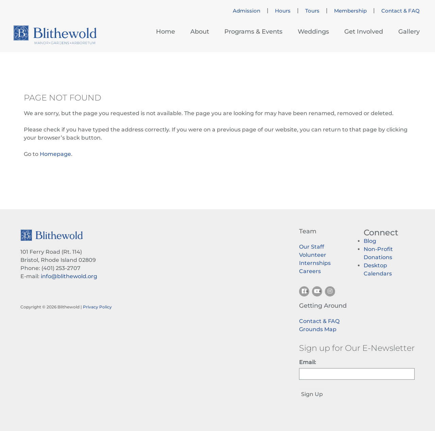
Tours (312, 11)
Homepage (55, 154)
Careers (310, 271)
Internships (315, 263)
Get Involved (363, 31)
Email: (307, 362)
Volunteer (312, 255)
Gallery (409, 31)
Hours (283, 11)
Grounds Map (317, 329)
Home (165, 31)
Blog (370, 241)
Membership (350, 11)
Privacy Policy (97, 306)
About (199, 31)
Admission (246, 11)
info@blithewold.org (69, 276)
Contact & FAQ (400, 11)
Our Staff (311, 247)
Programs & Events (253, 31)
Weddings (313, 31)
